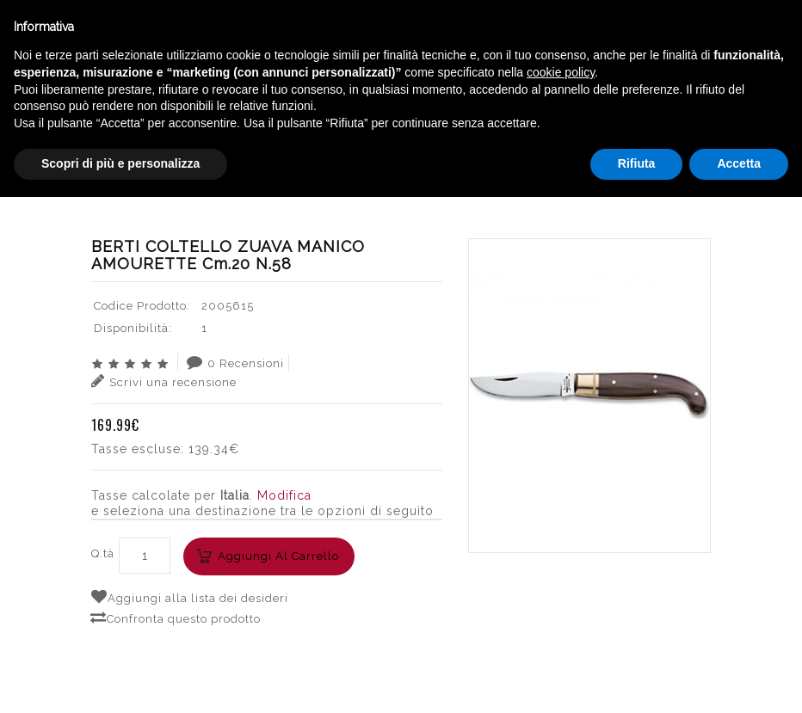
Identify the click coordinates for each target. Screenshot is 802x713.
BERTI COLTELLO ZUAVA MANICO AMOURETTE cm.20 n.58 (523, 185)
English (651, 161)
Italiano (651, 141)
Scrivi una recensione (164, 381)
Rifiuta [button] (637, 679)
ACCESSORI (295, 185)
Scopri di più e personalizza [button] (120, 679)
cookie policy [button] (561, 588)
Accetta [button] (739, 679)
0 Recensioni (235, 362)
